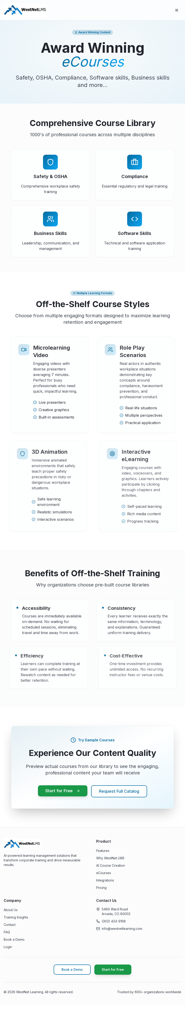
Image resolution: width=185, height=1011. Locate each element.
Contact (9, 925)
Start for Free (62, 790)
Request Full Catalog (119, 791)
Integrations (105, 880)
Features (102, 851)
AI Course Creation (110, 865)
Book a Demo (14, 939)
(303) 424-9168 (114, 921)
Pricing (101, 888)
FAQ (7, 932)
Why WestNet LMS (110, 858)
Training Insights (16, 917)
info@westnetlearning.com (122, 929)
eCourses (103, 873)
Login (8, 947)
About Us (11, 910)
